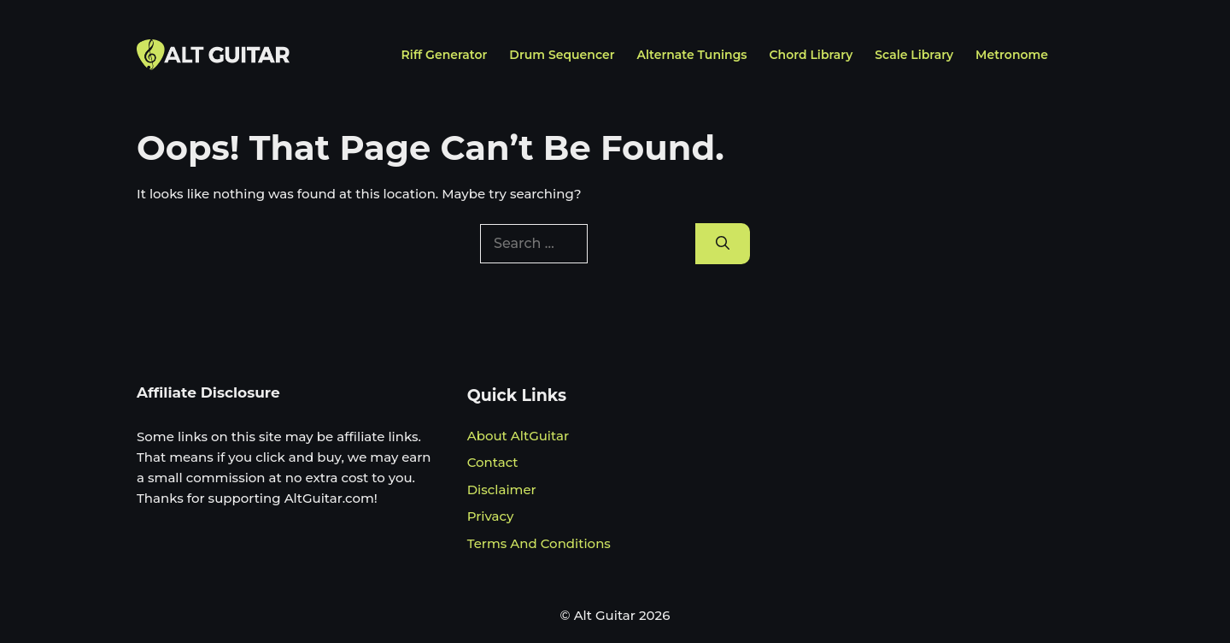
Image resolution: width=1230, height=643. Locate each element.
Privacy (490, 516)
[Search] (722, 243)
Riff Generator (444, 54)
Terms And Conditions (539, 543)
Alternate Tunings (692, 54)
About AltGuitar (518, 436)
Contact (492, 462)
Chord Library (811, 54)
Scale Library (914, 54)
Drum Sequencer (561, 54)
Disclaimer (501, 489)
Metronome (1011, 54)
